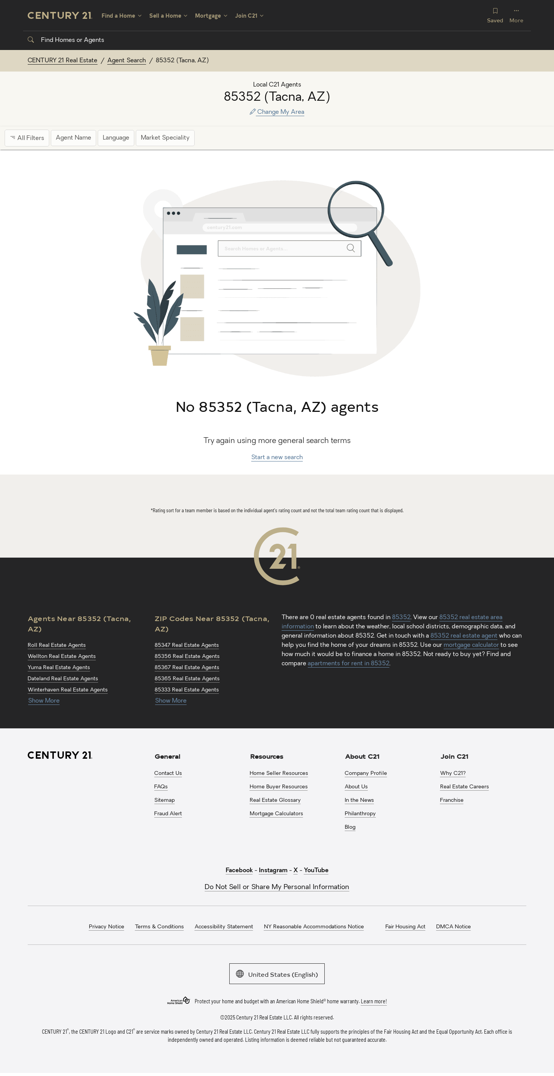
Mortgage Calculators (276, 814)
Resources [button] (266, 756)
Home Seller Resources (279, 773)
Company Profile (366, 773)
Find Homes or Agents (66, 40)
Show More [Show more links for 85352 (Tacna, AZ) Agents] (44, 701)
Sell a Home (165, 15)
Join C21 (246, 15)
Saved (495, 15)
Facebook (239, 871)
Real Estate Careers (464, 787)
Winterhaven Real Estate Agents (68, 690)
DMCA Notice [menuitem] (453, 927)
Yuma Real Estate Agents (59, 668)
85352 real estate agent (464, 636)
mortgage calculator (471, 645)
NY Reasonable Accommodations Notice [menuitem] (314, 927)
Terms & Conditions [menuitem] (159, 927)
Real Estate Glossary (275, 800)
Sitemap (164, 800)
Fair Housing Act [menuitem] (405, 927)
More (516, 15)
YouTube (316, 871)
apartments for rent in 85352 (348, 664)
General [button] (167, 756)
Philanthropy (360, 814)
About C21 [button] (362, 756)
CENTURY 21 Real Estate (63, 61)
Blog (350, 827)
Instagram (273, 871)
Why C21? (453, 773)
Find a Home (118, 15)
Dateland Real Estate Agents (63, 679)
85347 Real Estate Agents (187, 645)
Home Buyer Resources (279, 787)
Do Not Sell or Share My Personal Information (277, 887)
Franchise (452, 800)
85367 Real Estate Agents (187, 668)
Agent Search (126, 61)
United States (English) (277, 973)
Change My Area (277, 112)
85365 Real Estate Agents (187, 679)
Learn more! (374, 1001)
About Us (356, 787)
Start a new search (277, 458)
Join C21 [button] (454, 756)
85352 (401, 618)
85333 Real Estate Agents (187, 690)
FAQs (161, 787)
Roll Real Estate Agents (57, 645)
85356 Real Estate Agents (187, 657)
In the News (359, 800)
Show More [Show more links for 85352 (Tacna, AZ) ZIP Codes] (171, 701)
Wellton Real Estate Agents (62, 657)
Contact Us (168, 773)
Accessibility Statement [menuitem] (224, 927)
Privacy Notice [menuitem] (106, 927)
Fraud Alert (168, 814)
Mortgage (208, 15)
